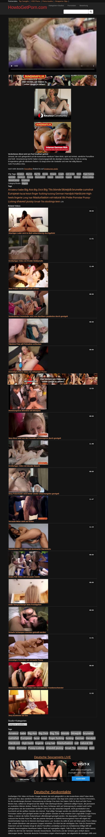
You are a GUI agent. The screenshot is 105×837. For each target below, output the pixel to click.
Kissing (30, 177)
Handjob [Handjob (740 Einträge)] (69, 193)
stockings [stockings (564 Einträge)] (50, 201)
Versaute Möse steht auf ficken (21, 521)
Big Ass (29, 174)
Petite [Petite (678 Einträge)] (69, 197)
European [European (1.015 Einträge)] (14, 193)
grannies (12, 177)
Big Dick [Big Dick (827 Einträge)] (38, 189)
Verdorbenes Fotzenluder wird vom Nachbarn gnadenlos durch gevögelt (38, 316)
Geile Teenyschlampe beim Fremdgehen (25, 605)
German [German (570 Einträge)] (59, 193)
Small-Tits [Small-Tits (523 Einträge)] (39, 201)
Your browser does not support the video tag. (52, 45)
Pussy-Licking (88, 177)
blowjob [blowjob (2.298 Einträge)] (67, 189)
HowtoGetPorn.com (27, 7)
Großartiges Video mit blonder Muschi (24, 466)
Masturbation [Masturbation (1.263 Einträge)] (41, 197)
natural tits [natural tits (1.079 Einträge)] (59, 197)
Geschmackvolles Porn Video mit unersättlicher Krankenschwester (36, 688)
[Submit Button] (90, 12)
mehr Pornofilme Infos (16, 164)
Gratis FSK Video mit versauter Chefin (24, 577)
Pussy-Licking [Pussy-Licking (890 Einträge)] (36, 748)
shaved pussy (14, 180)
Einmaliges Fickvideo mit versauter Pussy (26, 660)
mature (50, 177)
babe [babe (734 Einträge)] (21, 189)
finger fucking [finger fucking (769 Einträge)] (39, 193)
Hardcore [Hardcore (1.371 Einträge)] (80, 193)
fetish (79, 174)
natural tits (59, 177)
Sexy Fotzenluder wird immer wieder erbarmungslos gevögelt (34, 494)
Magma (25, 183)
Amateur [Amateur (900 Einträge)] (13, 189)
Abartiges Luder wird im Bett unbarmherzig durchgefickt (32, 233)
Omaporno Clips (61, 1)
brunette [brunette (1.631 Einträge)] (77, 189)
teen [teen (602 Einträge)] (57, 201)
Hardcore (21, 177)
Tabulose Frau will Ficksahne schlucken (25, 344)
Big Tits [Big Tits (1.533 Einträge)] (48, 189)
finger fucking (88, 174)
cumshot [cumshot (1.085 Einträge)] (88, 189)
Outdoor (77, 177)
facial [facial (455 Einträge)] (22, 193)
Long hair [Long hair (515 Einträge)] (28, 197)
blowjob (53, 174)
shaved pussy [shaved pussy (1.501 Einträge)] (25, 201)
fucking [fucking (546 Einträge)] (51, 193)
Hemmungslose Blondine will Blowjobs (25, 411)
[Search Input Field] (76, 12)
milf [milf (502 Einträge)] (51, 197)
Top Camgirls (24, 1)
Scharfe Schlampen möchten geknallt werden (27, 632)
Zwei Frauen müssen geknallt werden (24, 289)
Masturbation (40, 177)
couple (61, 174)
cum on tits (70, 174)
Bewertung (84, 6)
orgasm (69, 177)
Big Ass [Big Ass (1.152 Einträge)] (28, 189)
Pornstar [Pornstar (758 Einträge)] (77, 197)
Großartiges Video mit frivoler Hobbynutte (26, 261)
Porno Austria (47, 1)
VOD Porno (35, 1)
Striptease (25, 180)
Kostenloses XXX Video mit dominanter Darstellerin (30, 549)
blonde (45, 174)
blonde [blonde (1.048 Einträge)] (57, 189)
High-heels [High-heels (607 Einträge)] (27, 743)
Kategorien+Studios (56, 6)
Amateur (20, 174)
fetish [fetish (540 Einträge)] (28, 193)
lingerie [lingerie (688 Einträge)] (18, 197)
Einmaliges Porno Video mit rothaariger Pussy (28, 372)
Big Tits (37, 174)
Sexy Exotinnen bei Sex (18, 715)
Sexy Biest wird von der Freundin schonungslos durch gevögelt (35, 438)
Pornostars (71, 6)
